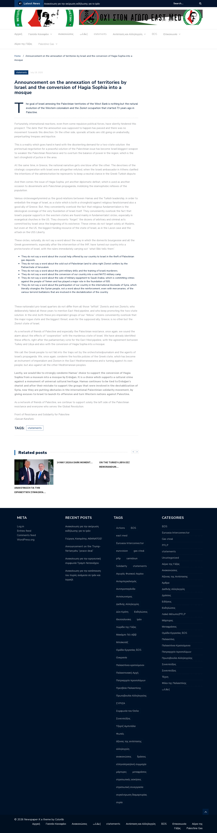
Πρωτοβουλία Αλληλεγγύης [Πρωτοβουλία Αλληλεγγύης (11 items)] (131, 695)
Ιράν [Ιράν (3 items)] (139, 619)
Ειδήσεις (167, 601)
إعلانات (83, 34)
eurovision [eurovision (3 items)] (122, 551)
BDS (154, 34)
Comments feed (26, 535)
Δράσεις (166, 595)
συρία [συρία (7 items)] (119, 802)
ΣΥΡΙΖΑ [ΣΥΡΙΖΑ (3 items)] (120, 703)
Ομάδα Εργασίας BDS (174, 633)
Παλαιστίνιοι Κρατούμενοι (176, 645)
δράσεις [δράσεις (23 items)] (141, 756)
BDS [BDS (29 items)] (133, 528)
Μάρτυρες (167, 620)
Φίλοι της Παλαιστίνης (174, 683)
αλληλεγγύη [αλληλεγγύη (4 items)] (122, 749)
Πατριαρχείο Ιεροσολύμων (176, 651)
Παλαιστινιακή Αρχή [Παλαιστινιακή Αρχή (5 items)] (127, 672)
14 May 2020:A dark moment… (75, 462)
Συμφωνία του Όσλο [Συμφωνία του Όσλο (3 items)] (127, 711)
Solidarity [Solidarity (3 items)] (121, 566)
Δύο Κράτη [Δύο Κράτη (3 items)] (122, 611)
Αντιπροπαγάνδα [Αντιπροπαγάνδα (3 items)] (125, 589)
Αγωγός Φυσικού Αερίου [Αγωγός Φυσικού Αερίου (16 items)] (130, 573)
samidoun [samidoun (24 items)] (131, 558)
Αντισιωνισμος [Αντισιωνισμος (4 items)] (124, 596)
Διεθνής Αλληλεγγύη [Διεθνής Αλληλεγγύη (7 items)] (127, 604)
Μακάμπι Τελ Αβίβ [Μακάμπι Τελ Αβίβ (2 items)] (126, 634)
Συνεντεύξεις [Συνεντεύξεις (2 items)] (123, 718)
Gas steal (167, 539)
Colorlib (59, 819)
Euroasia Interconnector (176, 532)
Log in (20, 526)
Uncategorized (170, 557)
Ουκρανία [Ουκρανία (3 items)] (121, 657)
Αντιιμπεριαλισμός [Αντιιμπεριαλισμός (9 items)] (126, 581)
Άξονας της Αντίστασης (175, 576)
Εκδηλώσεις (168, 608)
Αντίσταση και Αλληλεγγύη (127, 34)
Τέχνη (165, 677)
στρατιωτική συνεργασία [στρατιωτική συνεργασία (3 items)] (129, 787)
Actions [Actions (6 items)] (120, 528)
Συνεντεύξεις (169, 664)
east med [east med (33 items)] (121, 535)
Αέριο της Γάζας (23, 44)
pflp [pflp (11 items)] (118, 558)
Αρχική (18, 34)
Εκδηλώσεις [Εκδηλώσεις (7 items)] (141, 611)
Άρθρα (165, 583)
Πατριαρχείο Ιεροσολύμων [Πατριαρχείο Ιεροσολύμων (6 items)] (130, 680)
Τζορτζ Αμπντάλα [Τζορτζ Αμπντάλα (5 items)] (126, 726)
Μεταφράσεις (169, 626)
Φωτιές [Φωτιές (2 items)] (120, 733)
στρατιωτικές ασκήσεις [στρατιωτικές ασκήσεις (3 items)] (128, 779)
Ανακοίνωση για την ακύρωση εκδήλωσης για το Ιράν (72, 3)
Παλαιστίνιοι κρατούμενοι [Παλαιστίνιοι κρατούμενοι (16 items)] (130, 665)
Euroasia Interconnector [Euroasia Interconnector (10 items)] (130, 543)
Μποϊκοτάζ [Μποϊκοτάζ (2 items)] (122, 642)
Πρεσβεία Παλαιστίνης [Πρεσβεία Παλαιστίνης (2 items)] (128, 688)
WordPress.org (25, 539)
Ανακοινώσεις (66, 34)
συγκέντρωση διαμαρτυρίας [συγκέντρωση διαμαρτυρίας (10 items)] (131, 794)
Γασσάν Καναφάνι (38, 34)
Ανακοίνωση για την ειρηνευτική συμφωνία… (30, 490)
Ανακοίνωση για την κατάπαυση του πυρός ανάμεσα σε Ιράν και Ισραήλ (83, 575)
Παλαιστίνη (168, 639)
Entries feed (24, 531)
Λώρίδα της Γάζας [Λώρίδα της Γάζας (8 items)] (126, 627)
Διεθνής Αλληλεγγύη (173, 589)
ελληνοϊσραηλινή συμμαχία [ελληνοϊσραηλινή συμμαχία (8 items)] (131, 764)
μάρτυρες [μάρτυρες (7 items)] (121, 772)
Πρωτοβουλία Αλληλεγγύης (177, 658)
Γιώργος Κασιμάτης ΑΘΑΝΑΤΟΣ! (83, 538)
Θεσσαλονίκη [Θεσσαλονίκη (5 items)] (123, 619)
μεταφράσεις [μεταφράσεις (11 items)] (139, 772)
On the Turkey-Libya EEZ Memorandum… (114, 464)
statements (100, 34)
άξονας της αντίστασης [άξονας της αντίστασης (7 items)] (129, 741)
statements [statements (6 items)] (140, 566)
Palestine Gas (46, 44)
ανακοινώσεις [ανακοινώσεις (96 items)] (123, 756)
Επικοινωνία (170, 34)
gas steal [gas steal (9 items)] (139, 551)
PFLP (165, 545)
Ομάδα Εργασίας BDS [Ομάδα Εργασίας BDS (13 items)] (128, 650)
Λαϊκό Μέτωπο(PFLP (174, 614)
